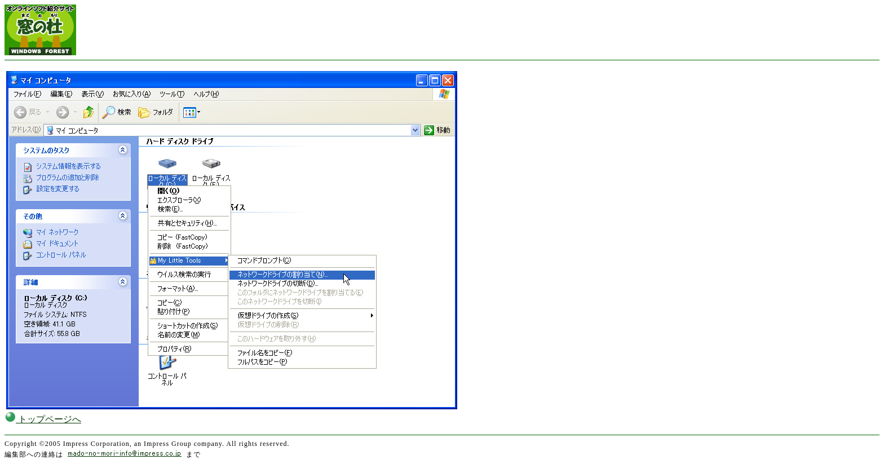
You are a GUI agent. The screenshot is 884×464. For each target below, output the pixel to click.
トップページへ (43, 419)
